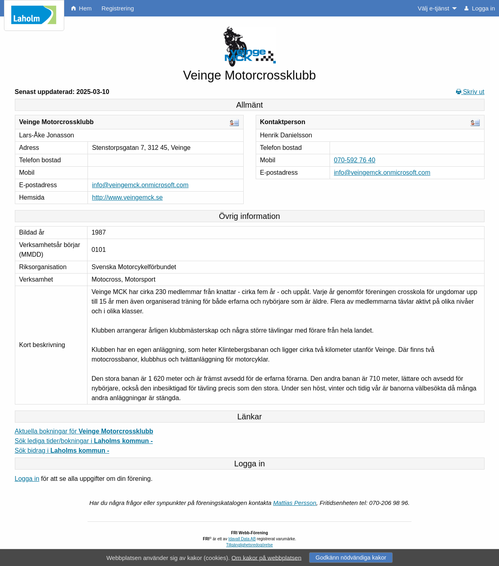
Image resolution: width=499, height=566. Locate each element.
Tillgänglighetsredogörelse (249, 545)
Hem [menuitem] (81, 8)
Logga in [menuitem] (479, 8)
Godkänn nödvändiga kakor (351, 557)
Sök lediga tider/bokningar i (84, 440)
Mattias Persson (294, 502)
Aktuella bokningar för (84, 431)
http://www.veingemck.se (127, 197)
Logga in (27, 478)
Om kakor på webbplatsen (266, 557)
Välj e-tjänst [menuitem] (433, 8)
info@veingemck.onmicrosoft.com (140, 185)
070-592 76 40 (354, 160)
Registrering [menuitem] (118, 8)
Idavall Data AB (242, 539)
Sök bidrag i (62, 450)
